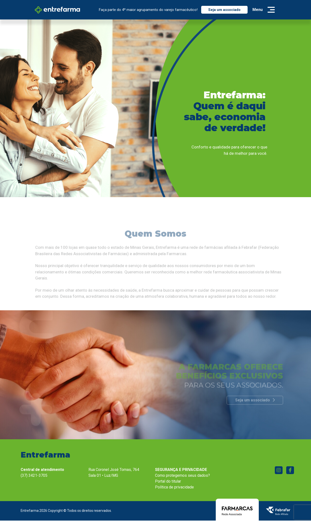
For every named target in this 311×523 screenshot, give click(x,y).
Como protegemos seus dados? (182, 475)
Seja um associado (224, 10)
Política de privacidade (174, 487)
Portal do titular (168, 481)
